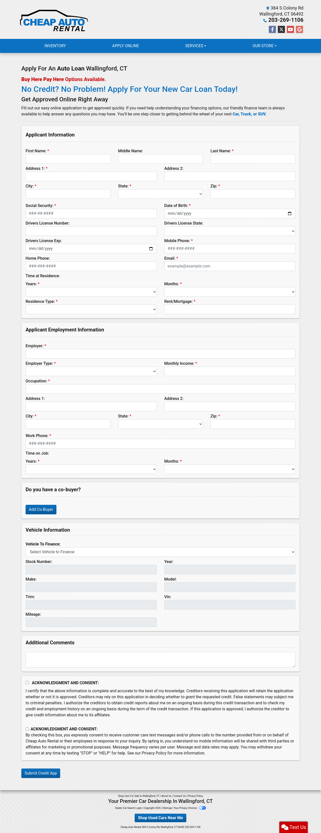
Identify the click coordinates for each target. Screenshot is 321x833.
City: (30, 185)
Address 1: (35, 168)
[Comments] (160, 659)
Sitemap (167, 807)
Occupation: (36, 380)
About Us (166, 795)
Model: (170, 579)
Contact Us (179, 795)
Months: (171, 283)
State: (123, 185)
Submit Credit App (41, 773)
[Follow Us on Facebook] (272, 29)
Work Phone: (37, 435)
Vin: (167, 596)
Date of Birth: (176, 205)
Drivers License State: (183, 223)
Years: (31, 283)
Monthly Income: (179, 363)
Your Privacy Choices (190, 807)
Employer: (34, 345)
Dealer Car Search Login (128, 807)
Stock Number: (39, 561)
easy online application (61, 107)
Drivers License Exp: (44, 240)
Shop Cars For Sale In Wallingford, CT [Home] (138, 795)
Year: (168, 561)
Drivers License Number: (47, 223)
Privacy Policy (154, 752)
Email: (169, 258)
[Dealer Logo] (53, 19)
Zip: (213, 185)
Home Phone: (38, 258)
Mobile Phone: (177, 240)
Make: (31, 579)
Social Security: (39, 205)
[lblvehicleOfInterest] (160, 552)
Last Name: (220, 150)
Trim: (30, 596)
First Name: (36, 150)
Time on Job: (37, 453)
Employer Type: (39, 363)
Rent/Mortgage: (178, 301)
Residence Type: (40, 301)
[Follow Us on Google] (299, 29)
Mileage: (33, 614)
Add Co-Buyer (41, 509)
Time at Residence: (43, 275)
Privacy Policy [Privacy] (195, 795)
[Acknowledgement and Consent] (27, 682)
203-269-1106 (288, 20)
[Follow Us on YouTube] (290, 29)
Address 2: (173, 168)
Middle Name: (130, 150)
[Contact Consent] (27, 728)
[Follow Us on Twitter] (281, 29)
